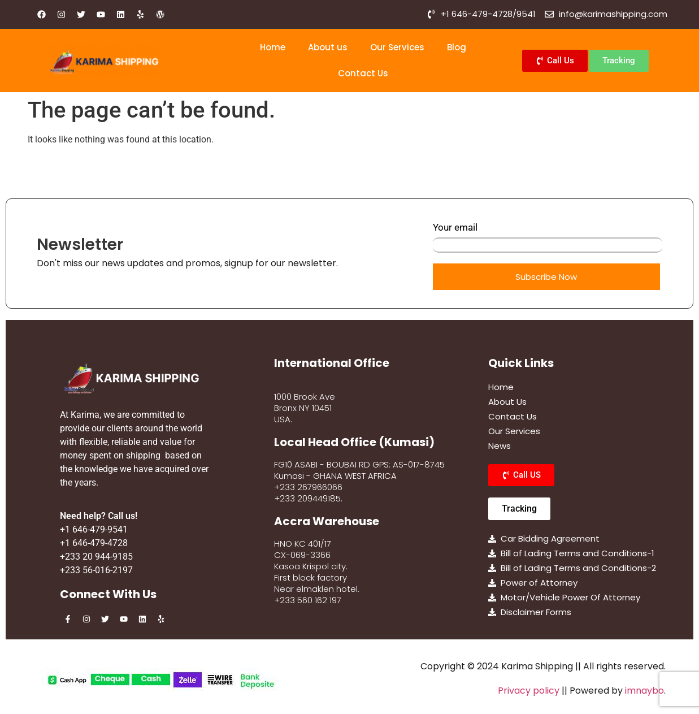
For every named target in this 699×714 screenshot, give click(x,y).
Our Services (397, 47)
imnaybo (644, 690)
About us (328, 47)
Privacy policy (528, 690)
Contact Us (363, 73)
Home (272, 47)
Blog (456, 47)
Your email (548, 237)
